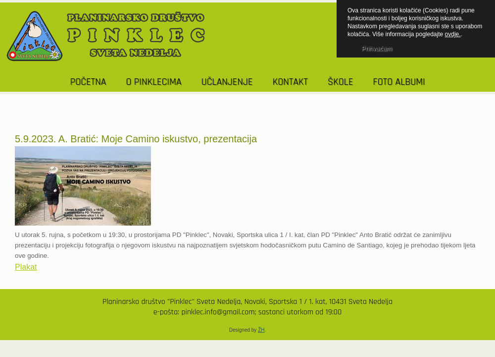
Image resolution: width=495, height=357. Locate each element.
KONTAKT (289, 81)
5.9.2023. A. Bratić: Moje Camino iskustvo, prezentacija (136, 138)
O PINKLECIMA (153, 81)
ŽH (261, 330)
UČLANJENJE (226, 81)
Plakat (26, 267)
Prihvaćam (376, 48)
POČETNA (88, 81)
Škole (340, 81)
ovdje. (453, 34)
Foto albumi (399, 81)
